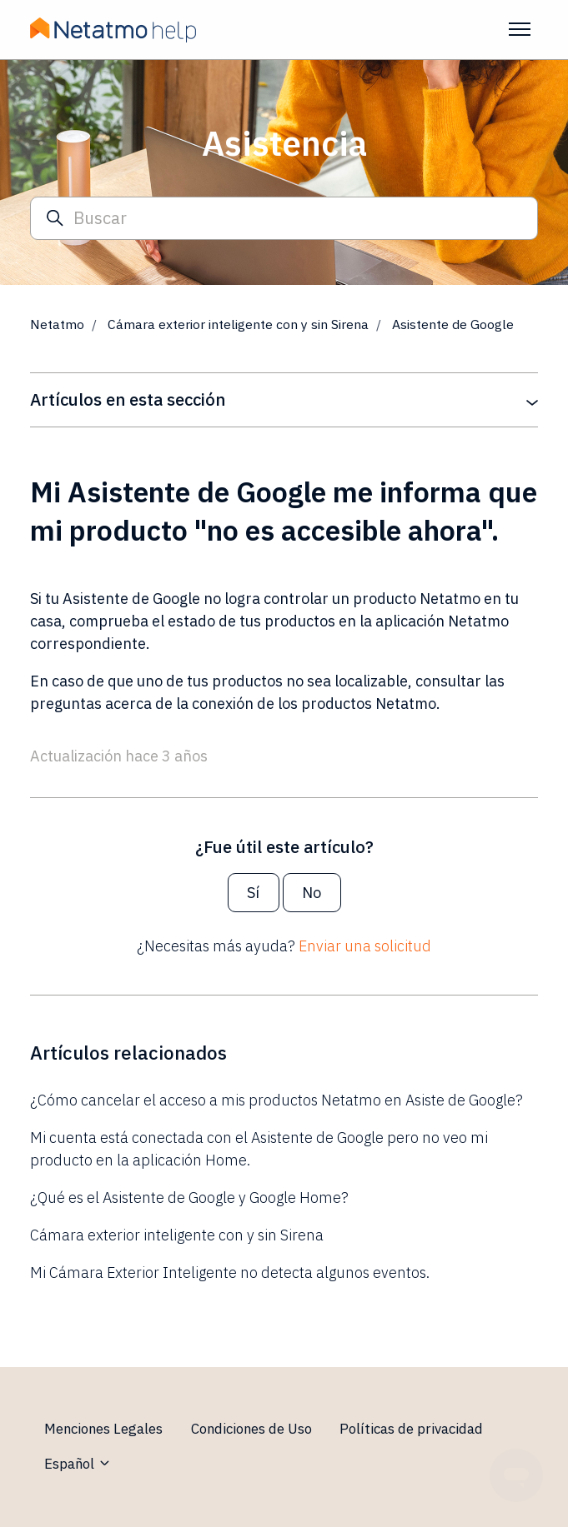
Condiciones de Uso (251, 1429)
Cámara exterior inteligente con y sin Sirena (238, 324)
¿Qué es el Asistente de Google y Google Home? (189, 1197)
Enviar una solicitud (365, 946)
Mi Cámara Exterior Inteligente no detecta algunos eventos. (230, 1272)
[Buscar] (284, 219)
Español (78, 1464)
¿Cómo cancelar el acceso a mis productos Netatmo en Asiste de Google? (276, 1100)
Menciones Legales (103, 1429)
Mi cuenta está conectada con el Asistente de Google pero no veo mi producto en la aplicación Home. (259, 1149)
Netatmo (57, 324)
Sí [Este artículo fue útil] (253, 892)
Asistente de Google (453, 324)
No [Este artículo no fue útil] (311, 892)
